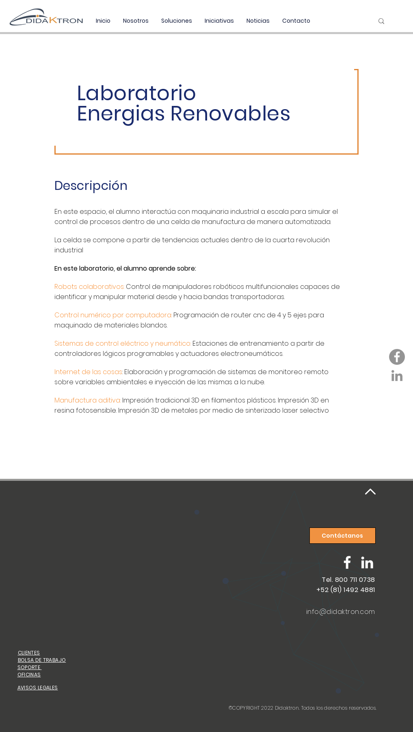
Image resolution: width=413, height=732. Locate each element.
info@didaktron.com (340, 611)
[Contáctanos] (342, 535)
